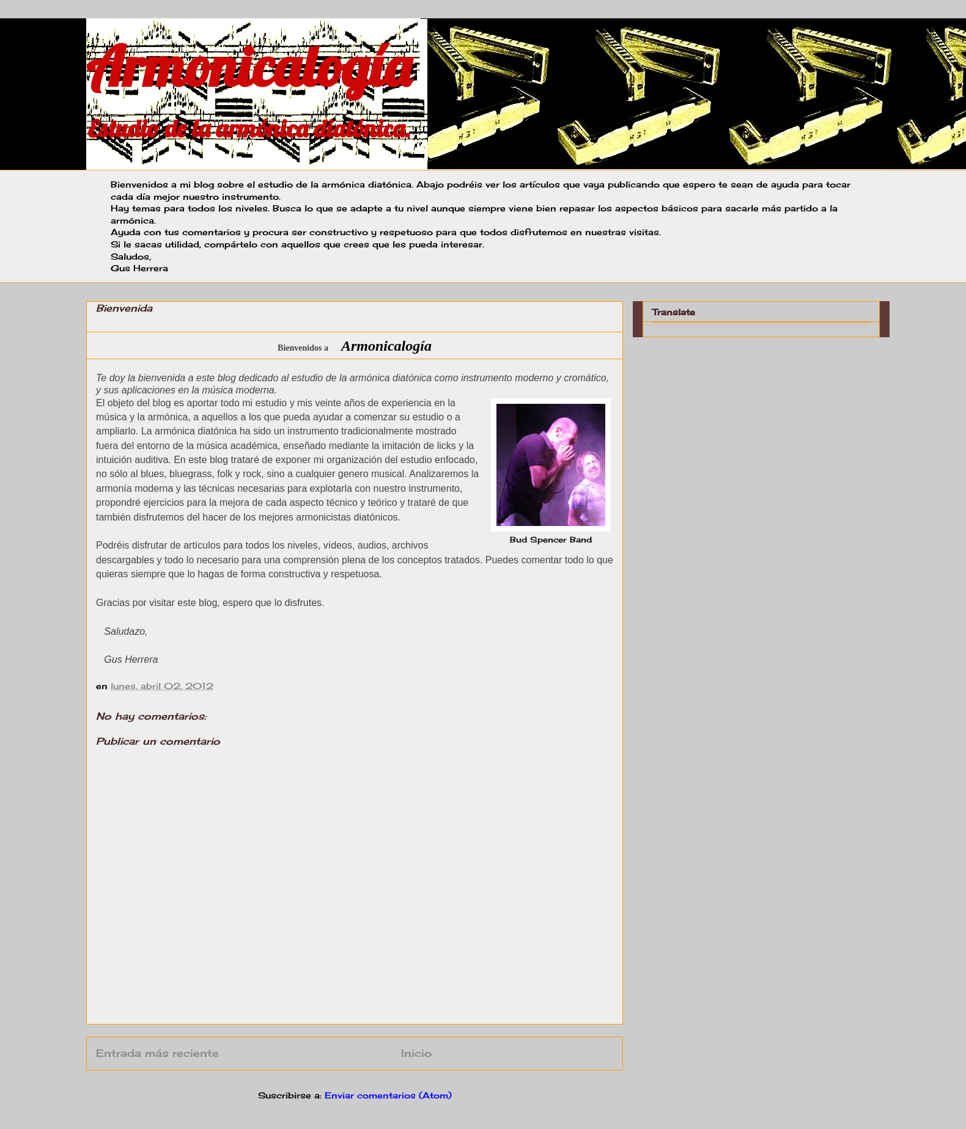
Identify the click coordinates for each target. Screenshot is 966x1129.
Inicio (416, 1053)
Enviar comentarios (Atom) (388, 1095)
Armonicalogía (248, 66)
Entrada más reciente (157, 1053)
